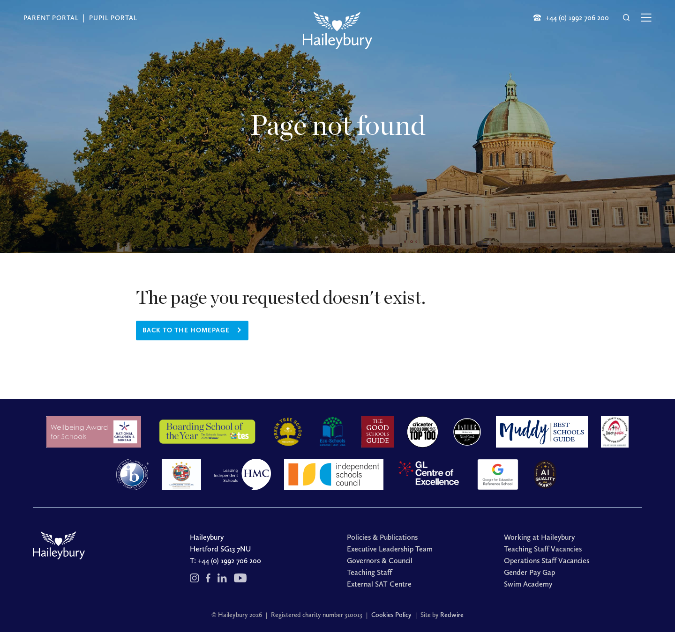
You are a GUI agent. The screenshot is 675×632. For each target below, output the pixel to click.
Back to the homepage (186, 330)
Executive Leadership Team (390, 548)
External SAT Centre (379, 584)
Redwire (452, 615)
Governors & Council (379, 560)
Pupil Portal (113, 18)
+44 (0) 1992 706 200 (229, 560)
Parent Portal (51, 18)
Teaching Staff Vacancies (543, 548)
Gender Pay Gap (529, 572)
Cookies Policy (391, 615)
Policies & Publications (382, 537)
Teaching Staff (369, 572)
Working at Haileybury (539, 537)
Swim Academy (528, 584)
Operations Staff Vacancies (546, 560)
